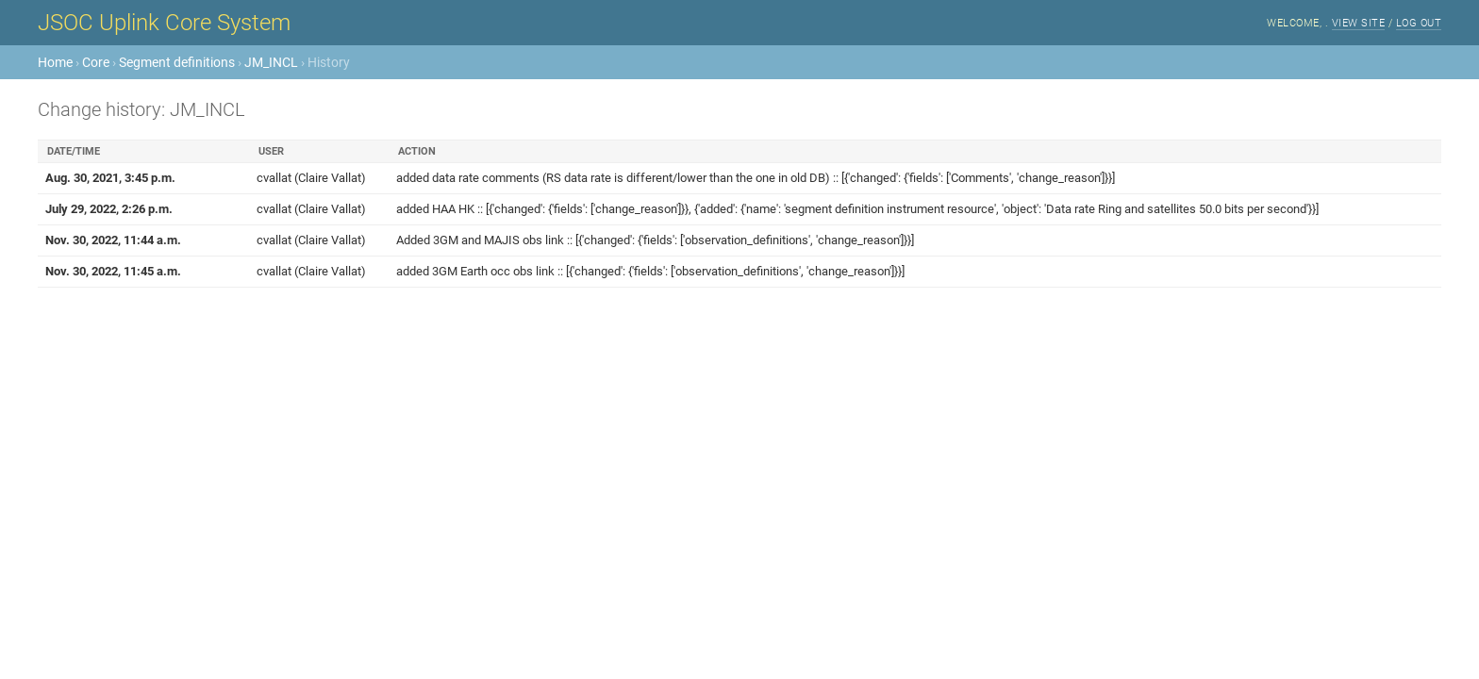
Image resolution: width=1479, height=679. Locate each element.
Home (55, 62)
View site (1359, 23)
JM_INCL (271, 62)
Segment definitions (177, 62)
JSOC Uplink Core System (164, 22)
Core (95, 62)
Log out (1419, 23)
